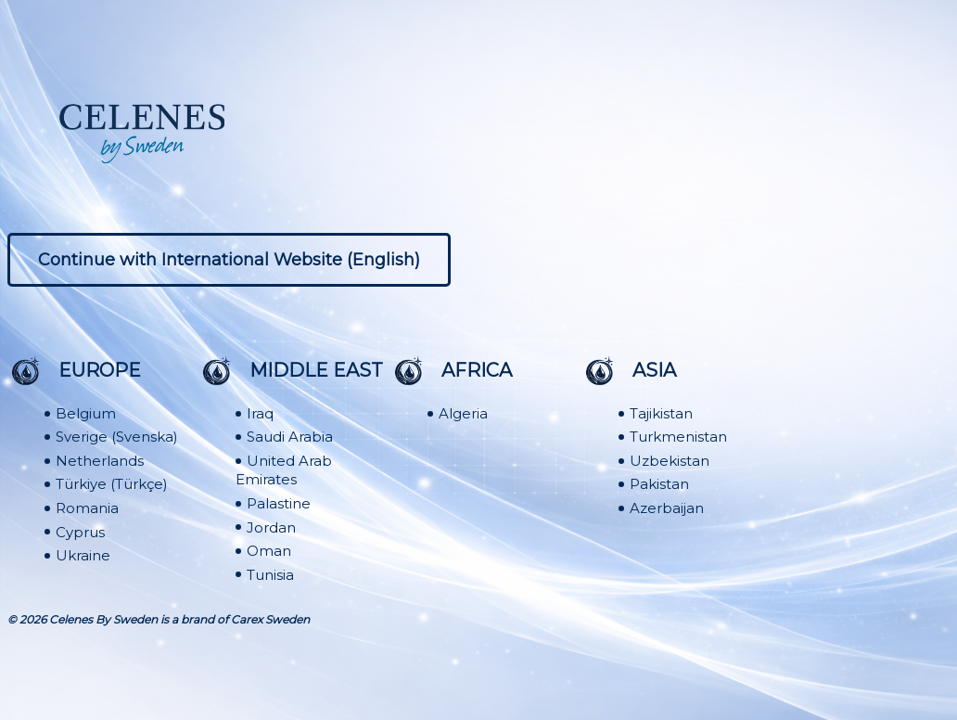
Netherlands (100, 460)
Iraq (260, 413)
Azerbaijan (667, 508)
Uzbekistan (669, 460)
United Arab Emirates (284, 470)
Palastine (279, 503)
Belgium (86, 413)
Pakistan (659, 485)
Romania (87, 508)
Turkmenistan (678, 436)
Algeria (463, 413)
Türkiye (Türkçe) (112, 485)
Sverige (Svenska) (117, 436)
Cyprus (80, 532)
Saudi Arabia (290, 436)
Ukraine (83, 555)
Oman (269, 550)
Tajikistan (661, 413)
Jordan (271, 527)
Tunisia (270, 575)
